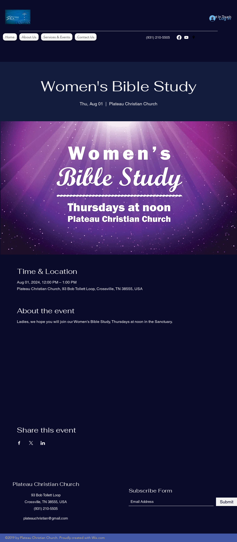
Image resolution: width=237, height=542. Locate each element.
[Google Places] (193, 37)
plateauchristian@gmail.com (45, 518)
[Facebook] (179, 37)
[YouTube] (186, 37)
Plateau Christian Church (46, 484)
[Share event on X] (31, 443)
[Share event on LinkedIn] (43, 443)
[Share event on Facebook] (19, 443)
